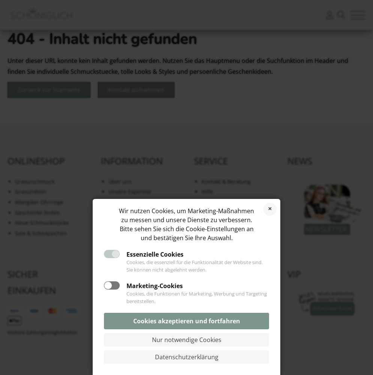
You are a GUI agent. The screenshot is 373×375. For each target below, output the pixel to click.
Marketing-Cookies (154, 286)
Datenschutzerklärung (186, 357)
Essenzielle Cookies (154, 254)
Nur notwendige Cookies (186, 340)
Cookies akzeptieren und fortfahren (186, 321)
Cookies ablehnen (270, 209)
